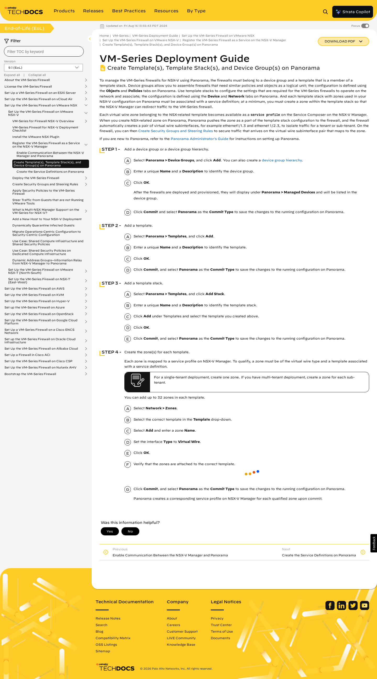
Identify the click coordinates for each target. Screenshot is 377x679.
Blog (99, 631)
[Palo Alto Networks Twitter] (353, 609)
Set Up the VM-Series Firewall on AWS (34, 288)
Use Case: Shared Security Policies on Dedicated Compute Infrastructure (41, 252)
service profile (265, 115)
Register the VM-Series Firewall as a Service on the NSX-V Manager (46, 145)
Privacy (217, 618)
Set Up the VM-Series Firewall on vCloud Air (38, 99)
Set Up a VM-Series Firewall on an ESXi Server (40, 92)
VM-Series (121, 35)
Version (9, 61)
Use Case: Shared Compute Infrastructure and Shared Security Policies (48, 242)
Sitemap (103, 651)
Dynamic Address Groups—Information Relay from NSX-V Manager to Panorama (47, 261)
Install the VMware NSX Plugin (35, 136)
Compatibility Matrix (113, 638)
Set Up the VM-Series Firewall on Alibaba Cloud (41, 348)
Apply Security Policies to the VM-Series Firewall (43, 192)
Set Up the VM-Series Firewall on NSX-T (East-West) (39, 281)
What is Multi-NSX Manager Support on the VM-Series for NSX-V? (45, 211)
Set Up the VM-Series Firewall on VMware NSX (40, 105)
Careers (173, 625)
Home (104, 35)
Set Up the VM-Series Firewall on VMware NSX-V (40, 113)
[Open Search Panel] (327, 11)
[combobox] (44, 51)
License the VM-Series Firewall (28, 86)
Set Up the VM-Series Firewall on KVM (34, 294)
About (172, 618)
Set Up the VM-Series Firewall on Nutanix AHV (40, 367)
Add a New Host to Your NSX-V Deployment (47, 219)
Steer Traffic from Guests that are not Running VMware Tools (48, 201)
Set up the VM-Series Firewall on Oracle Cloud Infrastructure (40, 341)
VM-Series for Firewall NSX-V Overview (43, 121)
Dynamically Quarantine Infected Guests (43, 225)
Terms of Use (222, 631)
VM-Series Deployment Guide (155, 35)
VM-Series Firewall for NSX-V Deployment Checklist (45, 129)
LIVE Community (181, 638)
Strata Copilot (352, 12)
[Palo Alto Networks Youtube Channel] (364, 609)
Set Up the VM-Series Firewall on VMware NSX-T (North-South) (40, 271)
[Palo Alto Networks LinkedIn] (342, 609)
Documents (220, 638)
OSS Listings (106, 644)
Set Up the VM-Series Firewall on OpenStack (39, 314)
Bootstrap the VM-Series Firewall (30, 374)
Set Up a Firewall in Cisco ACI (27, 354)
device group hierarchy (282, 160)
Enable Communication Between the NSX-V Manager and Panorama (50, 154)
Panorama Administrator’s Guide (199, 139)
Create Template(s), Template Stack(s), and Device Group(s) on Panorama (47, 163)
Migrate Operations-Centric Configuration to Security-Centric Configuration (46, 233)
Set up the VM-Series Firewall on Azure (34, 307)
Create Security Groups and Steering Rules (45, 184)
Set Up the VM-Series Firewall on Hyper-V (37, 301)
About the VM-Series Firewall (27, 80)
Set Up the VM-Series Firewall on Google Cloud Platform (40, 322)
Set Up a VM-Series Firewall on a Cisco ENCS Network (39, 331)
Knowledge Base (181, 644)
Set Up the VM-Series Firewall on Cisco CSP (38, 361)
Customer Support (182, 631)
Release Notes (108, 618)
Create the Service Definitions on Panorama (50, 171)
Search (101, 625)
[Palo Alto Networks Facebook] (330, 609)
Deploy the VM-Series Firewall (35, 178)
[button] (373, 543)
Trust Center (221, 625)
